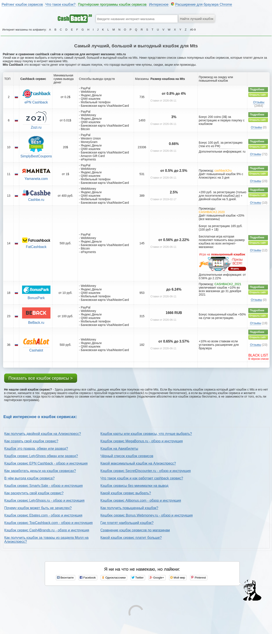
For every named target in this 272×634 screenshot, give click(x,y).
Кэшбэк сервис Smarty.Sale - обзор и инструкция (43, 486)
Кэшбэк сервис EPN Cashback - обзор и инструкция (46, 463)
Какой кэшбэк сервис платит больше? (131, 537)
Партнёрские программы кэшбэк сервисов (112, 4)
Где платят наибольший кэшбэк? (127, 523)
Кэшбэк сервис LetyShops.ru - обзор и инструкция (44, 500)
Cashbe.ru (36, 200)
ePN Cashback (36, 102)
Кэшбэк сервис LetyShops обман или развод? (41, 456)
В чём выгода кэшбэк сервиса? (29, 478)
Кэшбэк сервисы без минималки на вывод (134, 486)
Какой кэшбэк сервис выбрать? (125, 493)
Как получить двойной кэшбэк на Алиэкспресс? (42, 434)
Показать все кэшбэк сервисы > (41, 378)
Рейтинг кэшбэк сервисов (22, 4)
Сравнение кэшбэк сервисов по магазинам (135, 530)
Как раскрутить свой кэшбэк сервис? (34, 493)
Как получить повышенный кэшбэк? (129, 508)
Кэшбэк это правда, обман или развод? (36, 448)
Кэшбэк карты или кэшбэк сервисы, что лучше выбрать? (146, 434)
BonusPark (36, 298)
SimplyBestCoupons (36, 156)
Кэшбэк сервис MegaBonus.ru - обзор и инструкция (141, 441)
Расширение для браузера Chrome (203, 4)
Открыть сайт (257, 94)
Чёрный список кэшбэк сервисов (126, 456)
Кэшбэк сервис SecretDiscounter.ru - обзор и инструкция (145, 471)
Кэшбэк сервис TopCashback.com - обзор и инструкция (48, 523)
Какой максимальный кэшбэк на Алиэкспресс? (138, 463)
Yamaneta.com (36, 179)
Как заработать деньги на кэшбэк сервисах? (40, 471)
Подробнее (257, 89)
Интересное (158, 4)
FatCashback (36, 247)
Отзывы (258, 102)
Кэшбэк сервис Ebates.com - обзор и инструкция (43, 515)
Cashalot (36, 350)
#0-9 (193, 29)
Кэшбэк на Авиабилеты (119, 448)
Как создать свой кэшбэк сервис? (31, 441)
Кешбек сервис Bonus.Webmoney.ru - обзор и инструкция (146, 515)
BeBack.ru (36, 322)
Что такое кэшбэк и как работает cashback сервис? (141, 478)
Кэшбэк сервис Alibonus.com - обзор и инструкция (140, 500)
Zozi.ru (36, 127)
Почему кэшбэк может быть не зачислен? (38, 508)
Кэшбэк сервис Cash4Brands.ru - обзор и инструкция (46, 530)
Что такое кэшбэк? (60, 4)
